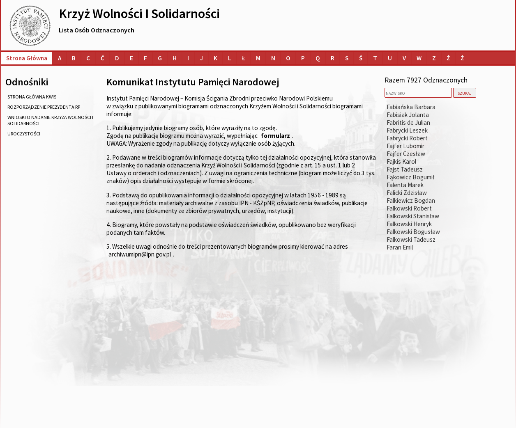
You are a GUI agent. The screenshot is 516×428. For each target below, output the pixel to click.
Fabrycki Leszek (407, 130)
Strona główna (26, 58)
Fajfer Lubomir (405, 146)
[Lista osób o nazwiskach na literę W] (419, 58)
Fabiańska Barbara (411, 107)
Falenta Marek (405, 185)
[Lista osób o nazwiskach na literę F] (145, 58)
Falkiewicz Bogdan (411, 200)
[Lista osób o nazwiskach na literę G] (160, 58)
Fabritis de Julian (408, 122)
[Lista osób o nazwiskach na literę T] (375, 58)
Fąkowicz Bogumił (410, 177)
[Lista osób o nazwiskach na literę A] (59, 58)
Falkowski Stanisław (413, 216)
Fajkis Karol (401, 161)
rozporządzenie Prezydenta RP (43, 107)
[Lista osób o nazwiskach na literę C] (88, 58)
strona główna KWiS (31, 97)
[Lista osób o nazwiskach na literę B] (74, 58)
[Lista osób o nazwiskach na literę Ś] (360, 58)
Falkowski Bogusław (413, 232)
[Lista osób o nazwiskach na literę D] (117, 58)
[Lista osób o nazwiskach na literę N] (273, 58)
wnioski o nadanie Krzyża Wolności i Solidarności (50, 120)
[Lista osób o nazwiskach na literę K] (215, 58)
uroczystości (23, 133)
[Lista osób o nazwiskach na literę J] (201, 58)
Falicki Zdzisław (407, 193)
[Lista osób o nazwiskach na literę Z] (434, 58)
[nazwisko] (418, 93)
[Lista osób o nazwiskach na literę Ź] (448, 58)
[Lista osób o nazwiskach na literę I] (188, 58)
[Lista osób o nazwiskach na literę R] (332, 58)
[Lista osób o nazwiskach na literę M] (258, 58)
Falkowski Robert (409, 208)
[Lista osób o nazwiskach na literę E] (131, 58)
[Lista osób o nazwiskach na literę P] (303, 58)
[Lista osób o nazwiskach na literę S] (346, 58)
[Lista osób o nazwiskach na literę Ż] (462, 58)
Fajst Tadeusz (405, 169)
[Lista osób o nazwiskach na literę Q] (318, 58)
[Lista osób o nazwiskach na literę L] (229, 58)
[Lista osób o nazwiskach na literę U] (390, 58)
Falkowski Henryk (409, 224)
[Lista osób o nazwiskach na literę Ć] (102, 58)
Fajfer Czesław (406, 154)
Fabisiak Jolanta (408, 115)
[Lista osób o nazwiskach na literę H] (175, 58)
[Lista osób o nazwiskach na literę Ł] (243, 58)
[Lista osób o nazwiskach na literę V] (404, 58)
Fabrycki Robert (407, 138)
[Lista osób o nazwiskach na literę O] (288, 58)
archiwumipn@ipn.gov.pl (139, 254)
